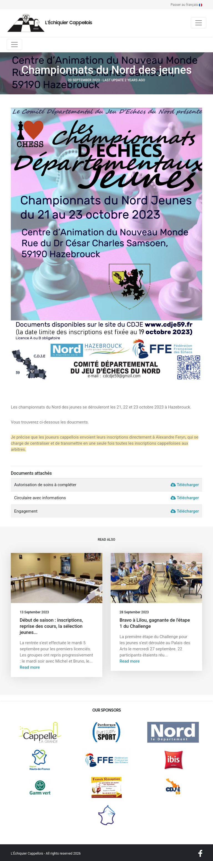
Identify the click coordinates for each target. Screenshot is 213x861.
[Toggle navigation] (198, 22)
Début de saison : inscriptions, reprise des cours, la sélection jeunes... (51, 626)
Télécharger (185, 484)
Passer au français (186, 5)
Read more (30, 667)
